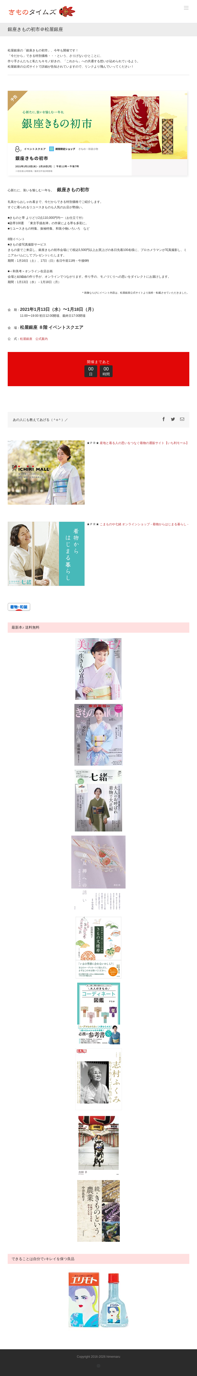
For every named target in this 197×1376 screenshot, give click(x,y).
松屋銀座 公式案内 (34, 339)
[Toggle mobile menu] (186, 8)
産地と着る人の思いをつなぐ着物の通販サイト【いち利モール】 (144, 443)
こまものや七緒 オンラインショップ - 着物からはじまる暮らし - (144, 524)
